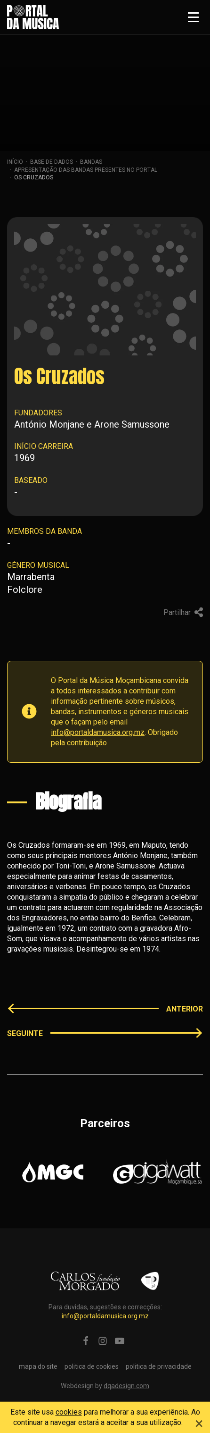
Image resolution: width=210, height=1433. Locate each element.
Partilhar (183, 612)
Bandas (91, 162)
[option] (52, 1172)
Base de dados (51, 162)
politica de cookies (92, 1366)
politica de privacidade (159, 1366)
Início (15, 162)
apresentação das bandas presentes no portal (85, 170)
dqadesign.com (126, 1386)
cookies (69, 1412)
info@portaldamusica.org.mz (98, 732)
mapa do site (38, 1366)
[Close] (199, 1422)
